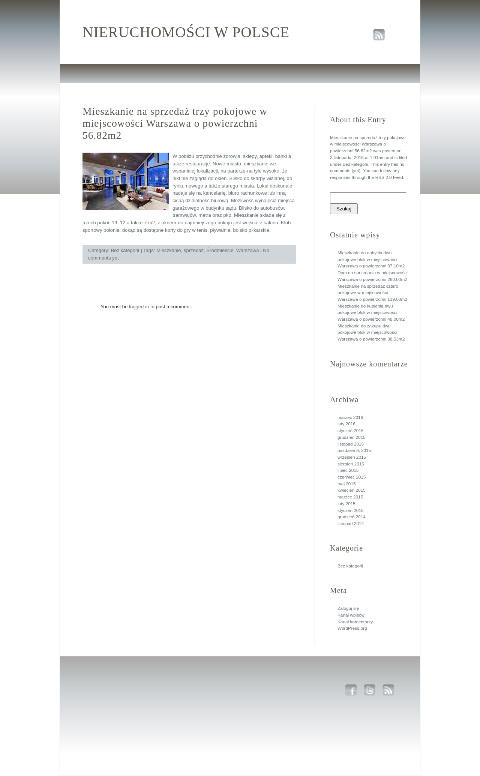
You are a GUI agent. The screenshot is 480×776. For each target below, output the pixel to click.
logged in (139, 306)
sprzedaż (194, 250)
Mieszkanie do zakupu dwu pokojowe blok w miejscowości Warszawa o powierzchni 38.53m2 (371, 332)
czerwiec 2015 (352, 477)
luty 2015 (347, 503)
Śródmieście (219, 250)
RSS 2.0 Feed (389, 177)
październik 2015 (354, 450)
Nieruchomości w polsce (186, 32)
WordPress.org (352, 628)
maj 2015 (347, 483)
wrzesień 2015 (352, 457)
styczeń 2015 (351, 510)
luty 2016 (347, 423)
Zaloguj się (348, 608)
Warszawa (247, 250)
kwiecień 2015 (352, 490)
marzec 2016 (350, 417)
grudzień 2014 (352, 516)
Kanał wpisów (351, 615)
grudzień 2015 (352, 437)
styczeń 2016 (351, 430)
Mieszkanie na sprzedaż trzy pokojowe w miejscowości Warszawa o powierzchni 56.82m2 (368, 144)
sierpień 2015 (351, 464)
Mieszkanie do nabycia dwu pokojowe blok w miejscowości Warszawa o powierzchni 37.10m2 (371, 259)
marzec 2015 (350, 497)
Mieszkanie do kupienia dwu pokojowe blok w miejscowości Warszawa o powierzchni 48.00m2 (371, 312)
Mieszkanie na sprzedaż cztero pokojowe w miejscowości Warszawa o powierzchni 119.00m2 (372, 293)
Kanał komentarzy (355, 621)
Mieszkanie (168, 250)
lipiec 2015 (348, 470)
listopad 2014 (351, 523)
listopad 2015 (351, 444)
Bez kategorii (355, 164)
